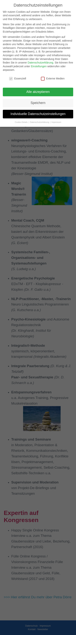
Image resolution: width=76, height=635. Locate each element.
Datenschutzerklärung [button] (40, 122)
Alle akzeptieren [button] (38, 92)
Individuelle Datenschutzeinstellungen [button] (38, 114)
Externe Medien (53, 78)
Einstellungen (39, 66)
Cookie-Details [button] (21, 122)
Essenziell (17, 78)
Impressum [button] (56, 122)
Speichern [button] (38, 103)
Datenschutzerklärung (40, 62)
